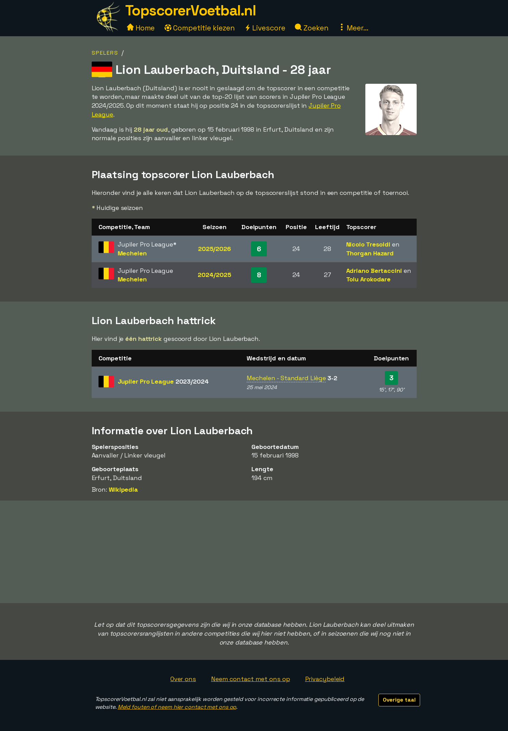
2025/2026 (214, 249)
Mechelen (132, 253)
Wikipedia (123, 489)
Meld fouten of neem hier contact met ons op (177, 706)
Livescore (264, 27)
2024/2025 (214, 275)
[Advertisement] (254, 552)
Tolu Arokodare (368, 279)
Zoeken (311, 27)
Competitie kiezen (199, 27)
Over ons (183, 679)
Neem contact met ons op (250, 679)
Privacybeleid (325, 679)
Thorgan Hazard (370, 253)
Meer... (353, 27)
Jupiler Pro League (163, 381)
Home (141, 27)
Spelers (105, 52)
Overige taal (399, 699)
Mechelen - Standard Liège (286, 378)
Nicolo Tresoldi (368, 244)
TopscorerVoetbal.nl (190, 10)
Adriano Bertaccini (374, 271)
